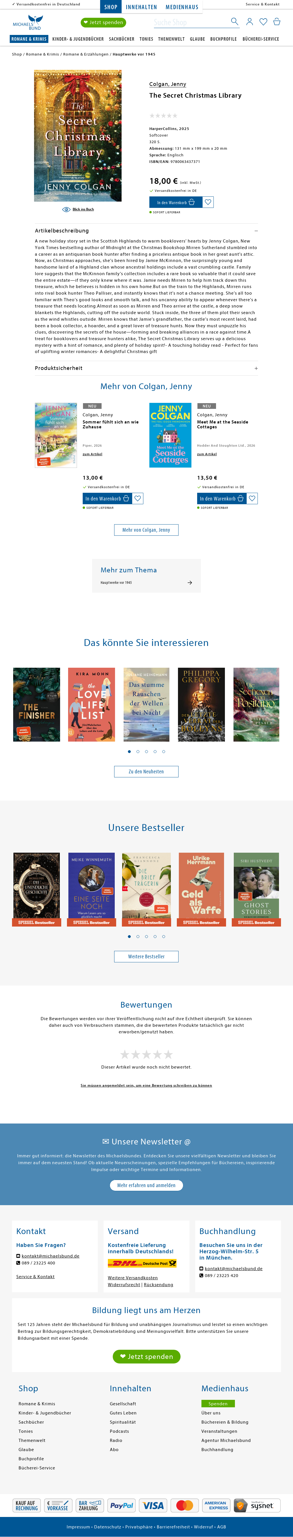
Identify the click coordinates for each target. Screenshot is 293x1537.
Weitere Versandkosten (133, 1277)
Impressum (78, 1527)
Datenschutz (107, 1527)
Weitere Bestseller (146, 956)
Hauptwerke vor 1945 (116, 582)
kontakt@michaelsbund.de (51, 1256)
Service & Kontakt (263, 4)
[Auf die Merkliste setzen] (208, 202)
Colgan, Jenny (167, 84)
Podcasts (119, 1431)
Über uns (211, 1413)
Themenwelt (171, 39)
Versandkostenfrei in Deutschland (48, 4)
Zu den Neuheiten (146, 771)
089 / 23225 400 (38, 1263)
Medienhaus (182, 7)
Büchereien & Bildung (225, 1422)
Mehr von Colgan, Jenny (146, 530)
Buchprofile (223, 39)
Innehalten (141, 7)
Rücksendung (158, 1284)
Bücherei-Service (261, 39)
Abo (114, 1449)
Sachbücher (121, 39)
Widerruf (203, 1527)
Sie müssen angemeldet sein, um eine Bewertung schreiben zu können (146, 1085)
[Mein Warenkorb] (277, 21)
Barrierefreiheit (173, 1527)
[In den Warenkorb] (175, 202)
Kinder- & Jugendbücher (78, 39)
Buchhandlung (217, 1449)
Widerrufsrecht (124, 1284)
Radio (116, 1440)
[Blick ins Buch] (78, 209)
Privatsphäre (139, 1527)
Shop (110, 7)
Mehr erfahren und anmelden (146, 1185)
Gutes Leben (123, 1413)
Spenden (218, 1403)
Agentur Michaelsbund (226, 1440)
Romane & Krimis (29, 39)
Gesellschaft (123, 1403)
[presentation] (36, 425)
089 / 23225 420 (221, 1275)
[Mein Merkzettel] (263, 22)
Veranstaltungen (219, 1431)
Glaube (197, 39)
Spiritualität (123, 1422)
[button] (129, 751)
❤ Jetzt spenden (103, 22)
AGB (221, 1527)
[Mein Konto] (250, 21)
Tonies (146, 39)
